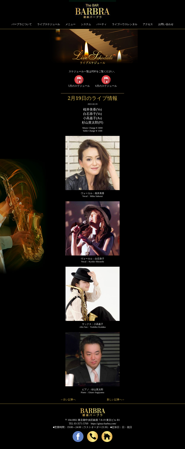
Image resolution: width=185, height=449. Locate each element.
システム (86, 24)
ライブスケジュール (48, 24)
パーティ (101, 24)
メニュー (70, 24)
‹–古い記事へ (68, 399)
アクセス (148, 24)
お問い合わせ (165, 24)
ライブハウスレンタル (124, 24)
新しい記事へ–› (115, 399)
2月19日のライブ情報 (92, 97)
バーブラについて (22, 24)
